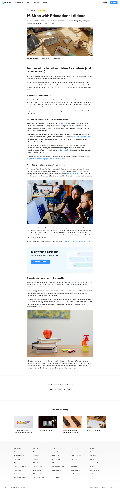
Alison (89, 241)
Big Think (75, 241)
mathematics (59, 107)
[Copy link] (69, 389)
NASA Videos (54, 159)
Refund (110, 487)
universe (71, 107)
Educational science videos (80, 137)
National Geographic (42, 159)
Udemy (76, 173)
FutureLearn (67, 241)
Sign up (113, 2)
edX (78, 282)
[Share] (92, 58)
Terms (91, 487)
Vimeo (86, 156)
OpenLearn (82, 241)
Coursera (73, 282)
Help (116, 487)
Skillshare (69, 173)
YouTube (64, 123)
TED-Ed (62, 159)
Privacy (97, 487)
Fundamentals (42, 10)
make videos (62, 150)
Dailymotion (31, 159)
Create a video (40, 261)
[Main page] (8, 2)
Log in (105, 2)
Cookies (104, 487)
